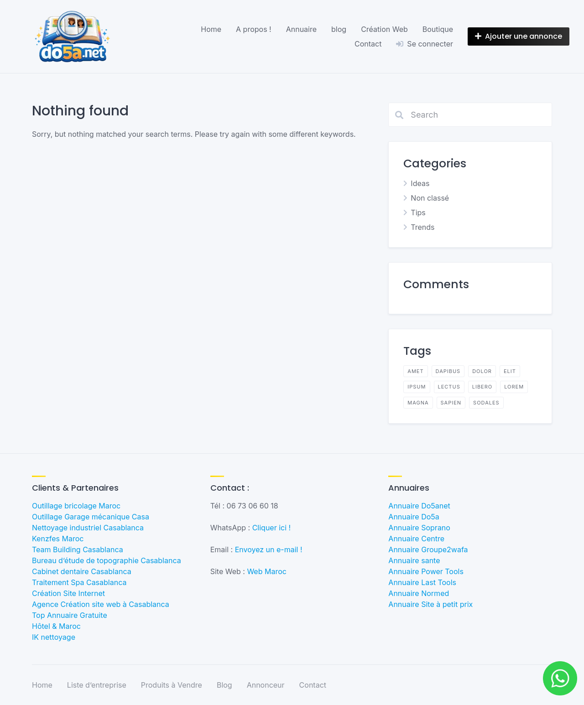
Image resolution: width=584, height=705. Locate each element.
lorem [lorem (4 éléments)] (514, 387)
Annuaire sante (414, 560)
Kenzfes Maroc (57, 538)
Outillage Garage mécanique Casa (90, 516)
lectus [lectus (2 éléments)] (449, 387)
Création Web (384, 29)
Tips (418, 212)
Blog (224, 684)
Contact (368, 43)
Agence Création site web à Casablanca (100, 604)
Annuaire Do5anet (419, 505)
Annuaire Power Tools (426, 571)
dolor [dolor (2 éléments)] (482, 371)
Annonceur (266, 684)
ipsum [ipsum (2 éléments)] (416, 387)
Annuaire (301, 29)
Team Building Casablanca (77, 549)
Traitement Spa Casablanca (79, 582)
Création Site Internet (68, 593)
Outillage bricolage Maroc (76, 505)
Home (211, 29)
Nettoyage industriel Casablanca (88, 527)
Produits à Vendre (171, 684)
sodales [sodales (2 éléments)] (486, 402)
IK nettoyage (53, 637)
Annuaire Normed (418, 593)
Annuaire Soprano (419, 527)
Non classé (430, 197)
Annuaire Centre (416, 538)
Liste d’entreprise (96, 684)
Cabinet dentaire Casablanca (81, 571)
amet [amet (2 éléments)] (415, 371)
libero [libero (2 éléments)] (482, 387)
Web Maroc (267, 571)
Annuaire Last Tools (422, 582)
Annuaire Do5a (413, 516)
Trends (422, 227)
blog (338, 29)
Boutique (437, 29)
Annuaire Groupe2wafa (428, 549)
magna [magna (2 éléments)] (417, 402)
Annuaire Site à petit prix (430, 604)
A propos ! (253, 29)
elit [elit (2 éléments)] (510, 371)
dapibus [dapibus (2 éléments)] (448, 371)
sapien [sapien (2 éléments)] (451, 402)
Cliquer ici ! (271, 527)
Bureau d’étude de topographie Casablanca (106, 560)
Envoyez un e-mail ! (268, 549)
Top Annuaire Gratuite (69, 615)
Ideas (420, 183)
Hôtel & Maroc (56, 626)
